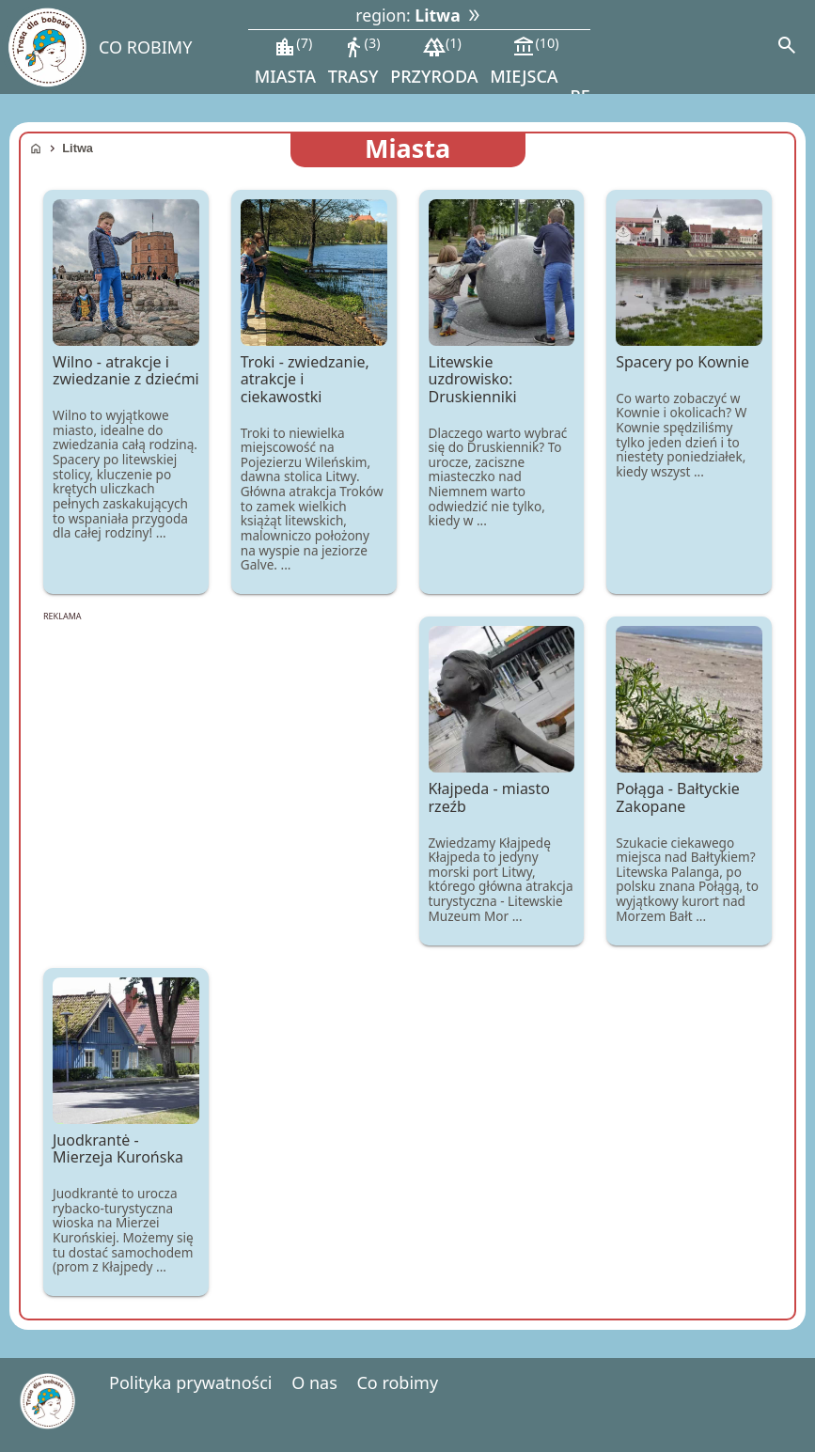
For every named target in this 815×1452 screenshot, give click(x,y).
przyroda (434, 60)
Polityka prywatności (190, 1382)
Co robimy (397, 1382)
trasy (354, 60)
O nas (314, 1382)
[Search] (787, 47)
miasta (285, 60)
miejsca (524, 60)
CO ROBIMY (145, 47)
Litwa (77, 148)
